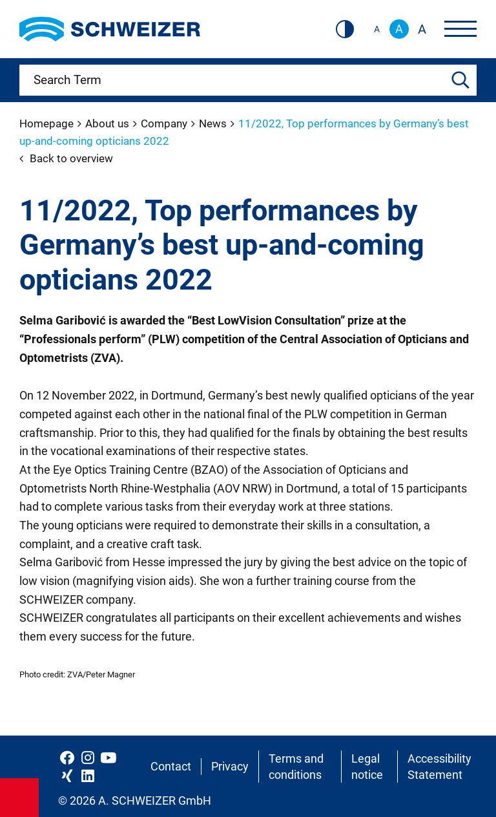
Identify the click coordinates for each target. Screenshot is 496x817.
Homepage (47, 123)
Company (165, 123)
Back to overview (66, 158)
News (214, 123)
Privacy (230, 766)
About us (108, 123)
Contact (170, 766)
